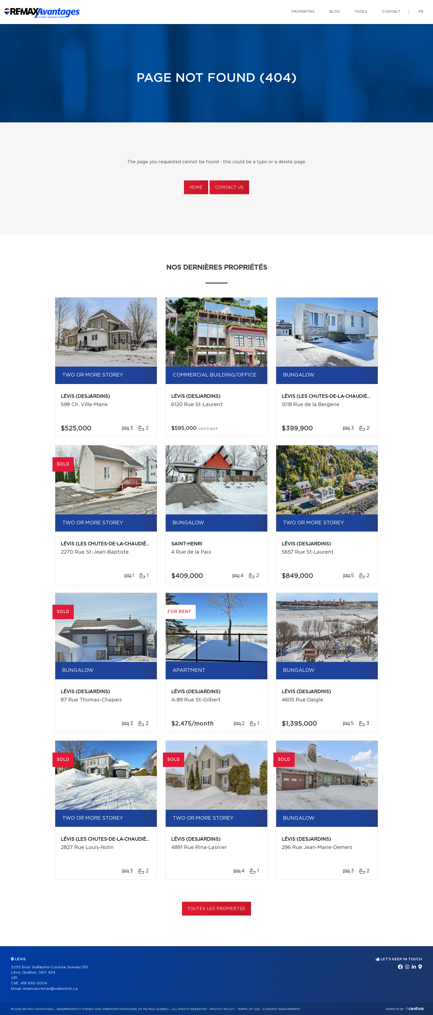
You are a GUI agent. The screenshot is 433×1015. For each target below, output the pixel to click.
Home (196, 188)
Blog (334, 12)
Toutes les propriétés (217, 909)
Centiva (415, 1008)
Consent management (281, 1009)
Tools (361, 12)
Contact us (229, 188)
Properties (303, 12)
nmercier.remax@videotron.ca (50, 989)
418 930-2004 (33, 983)
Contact (391, 12)
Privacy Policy (222, 1009)
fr (421, 12)
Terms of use (248, 1009)
